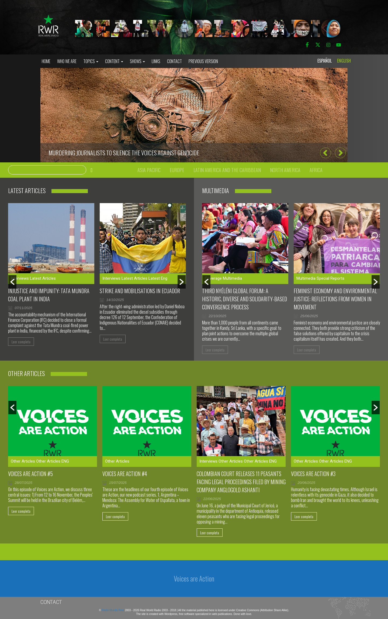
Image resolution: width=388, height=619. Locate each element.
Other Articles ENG (52, 461)
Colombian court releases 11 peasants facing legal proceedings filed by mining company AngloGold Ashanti (241, 482)
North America (285, 169)
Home (46, 61)
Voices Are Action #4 (124, 474)
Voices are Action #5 (30, 474)
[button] (325, 152)
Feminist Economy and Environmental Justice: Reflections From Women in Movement (335, 299)
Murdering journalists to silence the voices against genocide (123, 152)
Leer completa (21, 341)
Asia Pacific (149, 169)
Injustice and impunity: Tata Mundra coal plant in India (48, 295)
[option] (194, 115)
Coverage (213, 278)
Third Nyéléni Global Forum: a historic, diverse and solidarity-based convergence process (244, 299)
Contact (174, 61)
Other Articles (23, 461)
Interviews (20, 278)
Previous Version (203, 61)
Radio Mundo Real (113, 610)
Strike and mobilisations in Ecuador (140, 291)
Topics (90, 61)
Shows (137, 61)
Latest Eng (157, 278)
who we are (67, 61)
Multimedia (232, 278)
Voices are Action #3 (313, 474)
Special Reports (330, 278)
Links (156, 61)
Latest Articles (43, 278)
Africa (316, 169)
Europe (177, 169)
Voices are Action (194, 578)
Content (114, 61)
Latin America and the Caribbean (227, 169)
